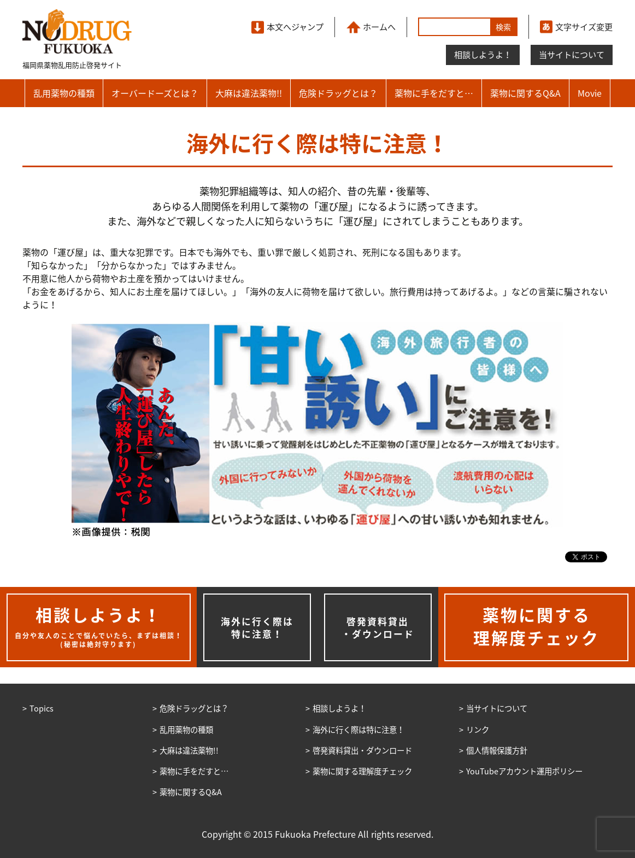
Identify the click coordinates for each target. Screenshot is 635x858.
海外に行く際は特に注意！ (257, 628)
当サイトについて (571, 54)
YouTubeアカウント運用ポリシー (524, 771)
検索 (503, 26)
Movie (590, 92)
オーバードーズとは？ (154, 92)
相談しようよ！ (482, 54)
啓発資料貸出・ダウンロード (378, 628)
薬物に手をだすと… (434, 92)
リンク (477, 730)
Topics (42, 708)
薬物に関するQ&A (525, 92)
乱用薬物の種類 (64, 92)
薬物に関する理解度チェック (362, 771)
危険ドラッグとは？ (338, 92)
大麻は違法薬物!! (248, 92)
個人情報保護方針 (496, 750)
